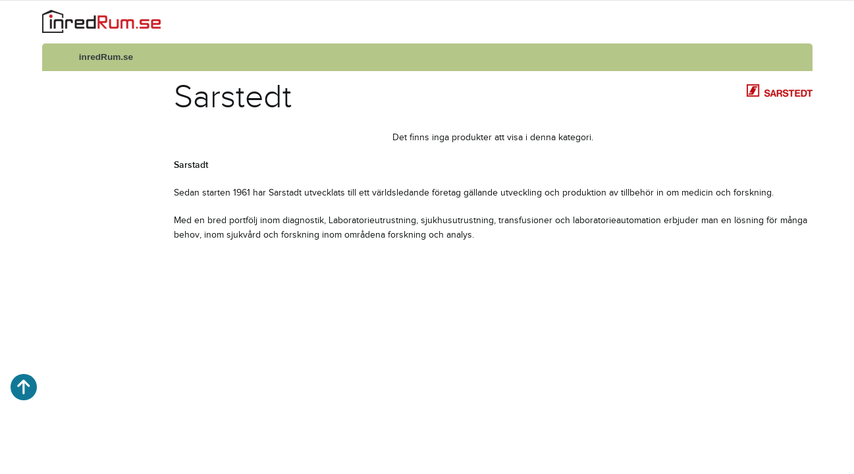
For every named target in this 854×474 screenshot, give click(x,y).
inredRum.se (106, 57)
